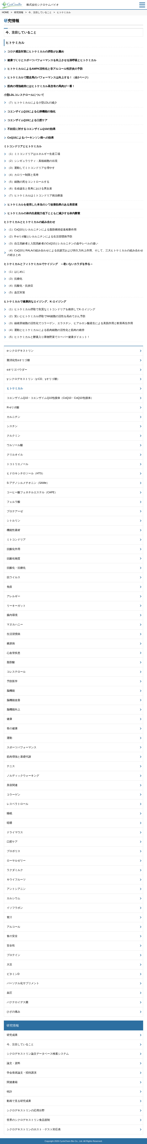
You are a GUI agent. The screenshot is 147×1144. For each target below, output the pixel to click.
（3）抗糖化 (14, 278)
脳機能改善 (13, 700)
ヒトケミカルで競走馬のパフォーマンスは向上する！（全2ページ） (48, 77)
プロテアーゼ (15, 511)
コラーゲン (13, 794)
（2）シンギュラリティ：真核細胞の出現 (32, 160)
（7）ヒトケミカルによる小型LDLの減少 (32, 102)
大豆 (9, 964)
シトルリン (13, 520)
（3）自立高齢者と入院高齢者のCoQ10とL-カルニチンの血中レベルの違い (52, 243)
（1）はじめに (16, 271)
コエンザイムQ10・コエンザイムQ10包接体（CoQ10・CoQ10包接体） (50, 397)
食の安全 (12, 936)
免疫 (9, 586)
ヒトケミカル (15, 388)
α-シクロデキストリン (20, 350)
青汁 (9, 917)
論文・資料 (13, 1063)
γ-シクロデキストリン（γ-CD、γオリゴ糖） (33, 378)
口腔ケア (12, 841)
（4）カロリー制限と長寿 (23, 174)
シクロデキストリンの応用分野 (26, 1110)
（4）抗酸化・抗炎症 (20, 285)
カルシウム (13, 898)
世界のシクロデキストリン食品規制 (28, 1119)
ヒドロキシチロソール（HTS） (26, 473)
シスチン (12, 426)
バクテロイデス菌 (17, 1002)
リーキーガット (16, 605)
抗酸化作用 (13, 549)
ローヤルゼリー (16, 860)
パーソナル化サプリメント (23, 983)
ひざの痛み (13, 1011)
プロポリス (13, 851)
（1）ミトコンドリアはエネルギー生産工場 (33, 153)
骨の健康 (12, 728)
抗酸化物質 (13, 558)
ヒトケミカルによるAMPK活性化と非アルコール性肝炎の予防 (45, 68)
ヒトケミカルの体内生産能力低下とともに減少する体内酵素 (43, 213)
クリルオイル (15, 454)
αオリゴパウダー (17, 369)
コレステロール (16, 671)
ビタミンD (13, 973)
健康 (9, 718)
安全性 (11, 945)
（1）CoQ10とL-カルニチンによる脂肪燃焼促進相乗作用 (41, 229)
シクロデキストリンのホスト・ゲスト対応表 (34, 1129)
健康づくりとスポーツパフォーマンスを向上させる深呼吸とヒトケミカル (51, 60)
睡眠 (9, 813)
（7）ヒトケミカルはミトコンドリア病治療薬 (35, 195)
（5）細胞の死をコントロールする (28, 181)
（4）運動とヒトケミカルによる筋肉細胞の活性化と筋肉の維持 (45, 329)
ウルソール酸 (15, 445)
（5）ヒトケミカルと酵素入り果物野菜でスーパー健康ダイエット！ (48, 336)
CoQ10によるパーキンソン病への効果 (30, 137)
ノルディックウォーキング (23, 775)
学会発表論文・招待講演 (21, 1072)
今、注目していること (40, 12)
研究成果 (12, 1034)
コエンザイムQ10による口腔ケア (27, 120)
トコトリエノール (17, 464)
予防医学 (12, 681)
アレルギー (13, 596)
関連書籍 (12, 1082)
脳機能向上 (13, 709)
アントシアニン (16, 888)
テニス (11, 766)
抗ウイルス (13, 577)
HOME (5, 12)
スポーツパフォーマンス (21, 747)
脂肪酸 (11, 662)
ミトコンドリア (16, 539)
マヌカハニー (15, 624)
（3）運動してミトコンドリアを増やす (31, 167)
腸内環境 (12, 615)
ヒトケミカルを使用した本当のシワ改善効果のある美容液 (42, 204)
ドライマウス (15, 832)
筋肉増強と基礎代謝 (19, 756)
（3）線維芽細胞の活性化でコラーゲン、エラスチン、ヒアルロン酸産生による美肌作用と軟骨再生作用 (70, 323)
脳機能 (11, 690)
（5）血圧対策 (16, 292)
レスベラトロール (17, 803)
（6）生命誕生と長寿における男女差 (29, 188)
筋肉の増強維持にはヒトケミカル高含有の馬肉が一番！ (41, 86)
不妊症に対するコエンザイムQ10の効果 (31, 128)
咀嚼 (9, 822)
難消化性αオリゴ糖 (18, 360)
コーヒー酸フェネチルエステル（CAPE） (32, 492)
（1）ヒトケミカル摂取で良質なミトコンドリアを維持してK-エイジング (51, 309)
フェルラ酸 (13, 501)
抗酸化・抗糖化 (16, 567)
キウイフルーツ (16, 879)
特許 (9, 1091)
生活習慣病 (13, 633)
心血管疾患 (13, 652)
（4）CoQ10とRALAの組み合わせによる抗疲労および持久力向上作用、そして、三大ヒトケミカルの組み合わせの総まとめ (75, 253)
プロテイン (13, 954)
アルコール (13, 926)
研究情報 (18, 12)
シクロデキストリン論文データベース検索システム (38, 1053)
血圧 (9, 992)
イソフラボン (15, 907)
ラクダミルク (15, 870)
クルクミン (13, 435)
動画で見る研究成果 (19, 1100)
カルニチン (13, 416)
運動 (9, 737)
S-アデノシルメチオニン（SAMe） (28, 482)
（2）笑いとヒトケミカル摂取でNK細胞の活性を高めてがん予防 (46, 316)
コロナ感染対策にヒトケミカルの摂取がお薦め (35, 51)
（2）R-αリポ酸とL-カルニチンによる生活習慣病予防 (39, 236)
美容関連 (12, 785)
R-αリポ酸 (13, 407)
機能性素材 (13, 530)
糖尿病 (11, 643)
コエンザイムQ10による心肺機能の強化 (31, 111)
